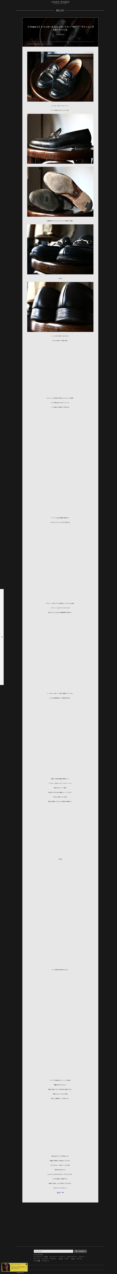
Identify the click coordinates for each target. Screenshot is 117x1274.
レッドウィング (38, 1256)
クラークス (37, 1258)
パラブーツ (62, 1256)
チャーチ (82, 1256)
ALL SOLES (49, 44)
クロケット (53, 1258)
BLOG (60, 10)
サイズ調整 (37, 1261)
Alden (46, 1256)
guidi (73, 1258)
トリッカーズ (54, 1256)
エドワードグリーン (72, 1256)
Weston (61, 1258)
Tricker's (44, 44)
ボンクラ (80, 1258)
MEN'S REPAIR (37, 44)
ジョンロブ (45, 1258)
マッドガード (46, 1261)
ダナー (67, 1258)
